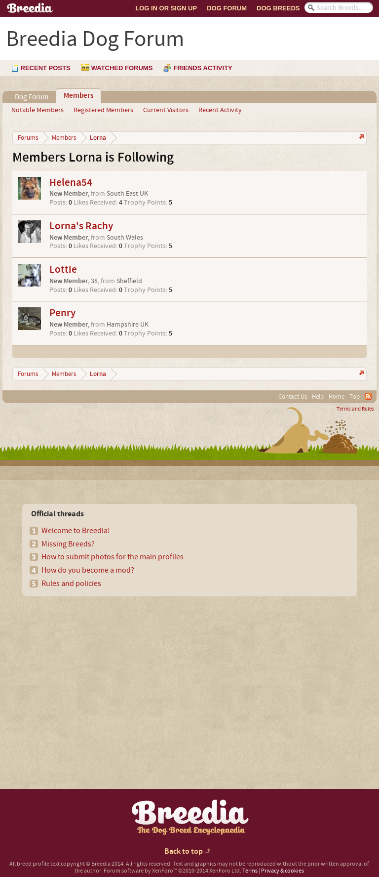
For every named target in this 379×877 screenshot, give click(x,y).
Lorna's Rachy (81, 226)
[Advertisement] (94, 675)
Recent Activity (220, 110)
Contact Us (292, 397)
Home (336, 397)
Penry (62, 313)
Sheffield (129, 281)
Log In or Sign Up (166, 8)
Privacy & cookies (282, 871)
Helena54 (70, 182)
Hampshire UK (128, 324)
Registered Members (103, 110)
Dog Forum (227, 8)
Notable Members (37, 110)
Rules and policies (71, 583)
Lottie (63, 269)
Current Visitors (166, 110)
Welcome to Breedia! (75, 531)
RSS (368, 396)
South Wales (125, 237)
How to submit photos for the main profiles (112, 557)
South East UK (127, 193)
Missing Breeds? (68, 544)
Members (78, 96)
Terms (250, 871)
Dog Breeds (278, 8)
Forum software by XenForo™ (172, 871)
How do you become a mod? (87, 570)
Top (354, 397)
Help (318, 397)
